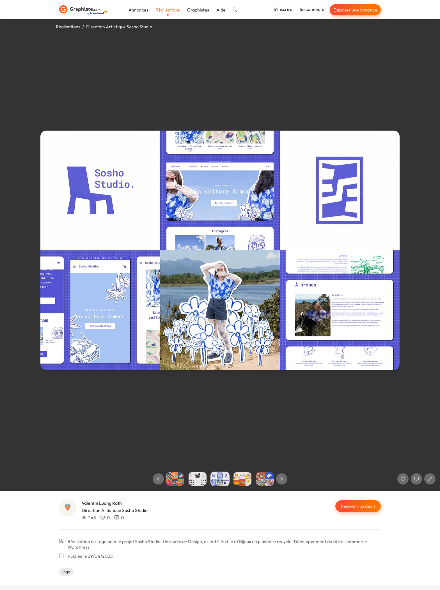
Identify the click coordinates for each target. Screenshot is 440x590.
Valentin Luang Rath (102, 503)
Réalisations (167, 10)
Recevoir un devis (358, 506)
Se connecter (313, 9)
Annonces (138, 10)
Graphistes (198, 10)
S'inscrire (283, 9)
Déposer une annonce (355, 10)
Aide (221, 10)
